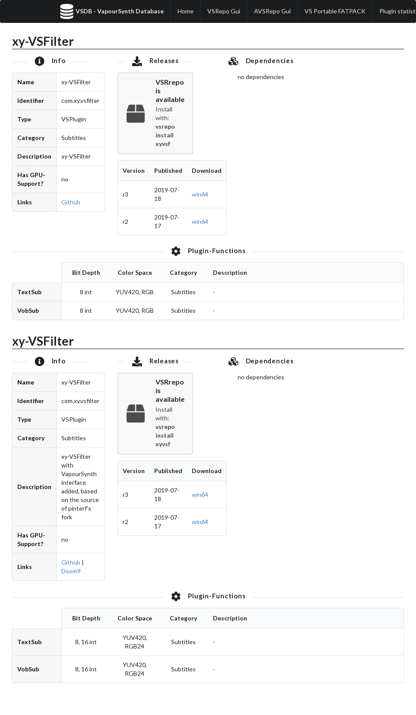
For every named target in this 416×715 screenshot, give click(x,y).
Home (186, 11)
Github (70, 202)
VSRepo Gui (223, 11)
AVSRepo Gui (272, 11)
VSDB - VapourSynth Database (111, 11)
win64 (200, 194)
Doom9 (71, 571)
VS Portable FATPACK (335, 11)
